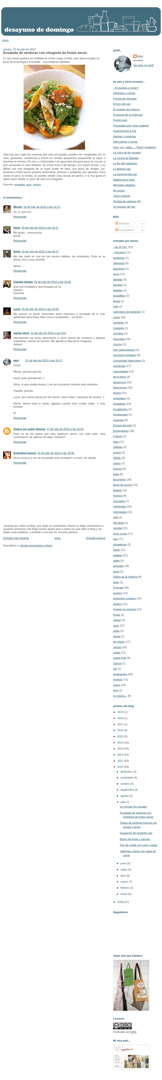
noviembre (127, 777)
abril (123, 875)
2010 (120, 766)
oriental (117, 528)
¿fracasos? (119, 252)
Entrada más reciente (16, 538)
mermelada (120, 512)
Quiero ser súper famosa (29, 429)
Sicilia (116, 636)
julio (123, 802)
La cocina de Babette (126, 158)
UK (115, 668)
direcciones (120, 387)
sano (28, 184)
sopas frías (119, 657)
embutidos (119, 398)
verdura (37, 184)
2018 (120, 718)
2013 (120, 748)
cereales (118, 333)
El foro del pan (122, 104)
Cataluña (118, 328)
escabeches (120, 409)
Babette (117, 279)
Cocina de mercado (124, 98)
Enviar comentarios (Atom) (36, 545)
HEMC (117, 457)
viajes (116, 685)
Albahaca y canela (124, 93)
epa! (16, 360)
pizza (116, 571)
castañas (118, 322)
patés (116, 560)
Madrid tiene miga (124, 179)
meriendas (119, 506)
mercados (119, 501)
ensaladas (19, 184)
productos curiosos (124, 598)
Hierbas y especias (124, 136)
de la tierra (119, 376)
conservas (119, 366)
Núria (16, 227)
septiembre (128, 789)
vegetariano (120, 674)
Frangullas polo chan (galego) (131, 125)
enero (124, 894)
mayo (124, 869)
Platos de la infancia (125, 576)
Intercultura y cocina (125, 141)
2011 (120, 760)
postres (117, 593)
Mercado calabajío (124, 185)
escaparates (120, 414)
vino (115, 690)
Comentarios (124, 230)
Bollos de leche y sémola (135, 839)
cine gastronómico (124, 349)
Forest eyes (120, 120)
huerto (117, 463)
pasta (116, 549)
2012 (120, 754)
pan (115, 539)
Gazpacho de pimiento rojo (136, 833)
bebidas (118, 290)
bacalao (118, 284)
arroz (116, 274)
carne (116, 317)
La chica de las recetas (127, 152)
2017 (120, 724)
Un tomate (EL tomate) (133, 806)
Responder (20, 216)
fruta (115, 441)
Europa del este (122, 425)
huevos (117, 468)
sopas (116, 652)
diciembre (127, 771)
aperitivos (119, 268)
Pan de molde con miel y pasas (139, 845)
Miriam (17, 206)
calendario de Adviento (127, 311)
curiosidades (120, 371)
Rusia (116, 614)
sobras (117, 647)
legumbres (119, 479)
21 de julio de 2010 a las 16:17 (43, 360)
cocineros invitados (124, 355)
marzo (125, 881)
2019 (120, 712)
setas (116, 630)
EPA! (133, 1032)
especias (118, 420)
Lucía (16, 309)
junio (124, 863)
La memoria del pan (125, 174)
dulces (117, 392)
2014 (120, 742)
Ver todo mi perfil (143, 65)
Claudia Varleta (23, 281)
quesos (117, 603)
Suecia (117, 663)
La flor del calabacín (125, 163)
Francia (117, 436)
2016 (120, 730)
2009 (120, 902)
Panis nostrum (121, 195)
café (115, 306)
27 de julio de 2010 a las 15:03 (65, 429)
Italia (116, 474)
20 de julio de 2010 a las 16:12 (41, 206)
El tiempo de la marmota (127, 114)
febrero (125, 887)
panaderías (120, 544)
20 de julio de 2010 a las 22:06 (52, 281)
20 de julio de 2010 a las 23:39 (40, 309)
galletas (117, 447)
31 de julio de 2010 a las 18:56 (55, 453)
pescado (118, 565)
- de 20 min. (120, 247)
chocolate (119, 339)
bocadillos (119, 295)
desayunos (119, 382)
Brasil (116, 301)
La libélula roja (122, 168)
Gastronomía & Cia (124, 130)
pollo (116, 582)
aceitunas (119, 257)
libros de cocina (122, 484)
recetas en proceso (124, 609)
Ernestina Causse (24, 453)
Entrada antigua (95, 538)
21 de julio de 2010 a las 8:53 (48, 333)
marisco (118, 495)
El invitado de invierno (126, 109)
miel (115, 517)
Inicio (5, 40)
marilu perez (21, 333)
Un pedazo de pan (124, 206)
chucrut (117, 344)
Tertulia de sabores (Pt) (127, 201)
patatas (117, 555)
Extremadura (121, 430)
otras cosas (120, 533)
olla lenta (118, 522)
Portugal (118, 587)
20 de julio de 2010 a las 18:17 (40, 251)
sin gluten (119, 641)
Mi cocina (119, 190)
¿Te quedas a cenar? (126, 87)
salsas (117, 620)
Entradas (122, 223)
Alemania (118, 263)
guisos (117, 452)
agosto (125, 795)
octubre (125, 783)
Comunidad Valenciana (127, 360)
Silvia (16, 251)
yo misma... (120, 695)
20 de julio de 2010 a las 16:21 (40, 227)
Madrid (117, 490)
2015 (120, 736)
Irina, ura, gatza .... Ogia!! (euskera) (134, 147)
